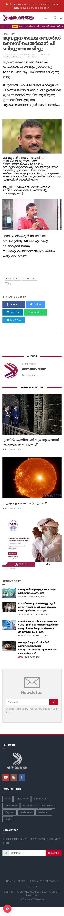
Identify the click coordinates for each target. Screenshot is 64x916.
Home (5, 34)
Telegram (14, 320)
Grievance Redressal (42, 881)
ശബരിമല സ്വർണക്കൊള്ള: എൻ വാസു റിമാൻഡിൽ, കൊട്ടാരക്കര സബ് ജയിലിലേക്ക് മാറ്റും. (37, 607)
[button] (2, 26)
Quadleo (39, 899)
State (20, 657)
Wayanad (9, 812)
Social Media (29, 279)
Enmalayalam (41, 798)
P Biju (9, 279)
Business (22, 597)
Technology (24, 636)
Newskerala (47, 805)
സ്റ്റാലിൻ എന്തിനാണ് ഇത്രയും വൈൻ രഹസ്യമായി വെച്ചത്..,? (31, 442)
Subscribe (53, 853)
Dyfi (18, 279)
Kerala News (22, 798)
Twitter (35, 304)
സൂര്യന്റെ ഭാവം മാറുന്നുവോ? (24, 503)
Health (8, 819)
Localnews (23, 614)
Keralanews (44, 812)
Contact (32, 886)
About (21, 881)
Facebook (14, 304)
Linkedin (13, 312)
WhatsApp (35, 312)
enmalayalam (13, 57)
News (43, 54)
